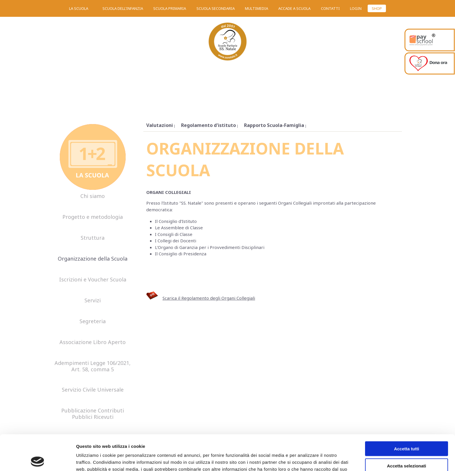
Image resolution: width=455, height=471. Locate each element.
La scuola (78, 8)
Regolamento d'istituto (208, 125)
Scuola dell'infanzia (122, 8)
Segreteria (93, 321)
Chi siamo (92, 196)
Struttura (92, 238)
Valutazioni (159, 125)
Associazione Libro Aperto (92, 342)
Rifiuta (407, 447)
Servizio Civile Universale (93, 390)
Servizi (92, 300)
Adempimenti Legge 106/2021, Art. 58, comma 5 (93, 366)
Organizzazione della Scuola (92, 259)
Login (356, 8)
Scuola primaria (169, 8)
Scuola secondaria (215, 8)
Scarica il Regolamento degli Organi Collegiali (208, 298)
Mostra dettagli (305, 459)
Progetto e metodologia (92, 217)
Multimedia (256, 8)
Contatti (330, 8)
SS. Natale (227, 43)
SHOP (377, 8)
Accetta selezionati (406, 430)
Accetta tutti (406, 413)
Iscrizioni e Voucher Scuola (92, 280)
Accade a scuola (294, 8)
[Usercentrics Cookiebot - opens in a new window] (37, 459)
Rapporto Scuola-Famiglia (274, 125)
